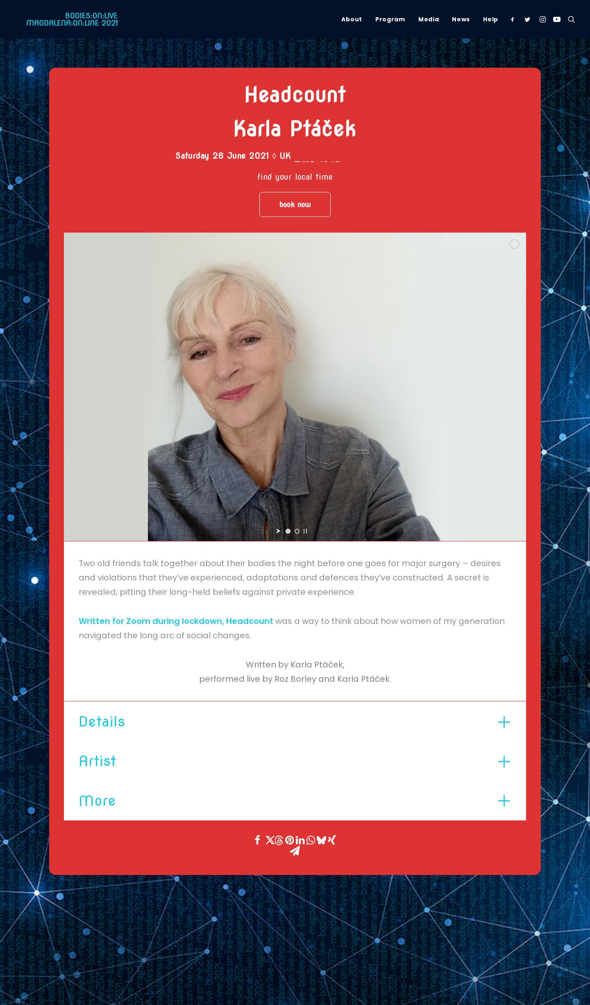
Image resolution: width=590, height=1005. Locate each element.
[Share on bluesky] (321, 840)
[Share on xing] (332, 840)
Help (490, 19)
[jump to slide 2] (297, 531)
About (351, 19)
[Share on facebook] (257, 840)
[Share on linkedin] (300, 840)
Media (428, 19)
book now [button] (295, 204)
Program (390, 19)
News (461, 19)
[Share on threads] (279, 840)
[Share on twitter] (268, 840)
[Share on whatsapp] (310, 840)
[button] (514, 19)
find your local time (295, 177)
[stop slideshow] (305, 531)
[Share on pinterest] (289, 840)
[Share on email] (295, 851)
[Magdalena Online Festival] (61, 19)
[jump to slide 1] (288, 531)
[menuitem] (352, 19)
